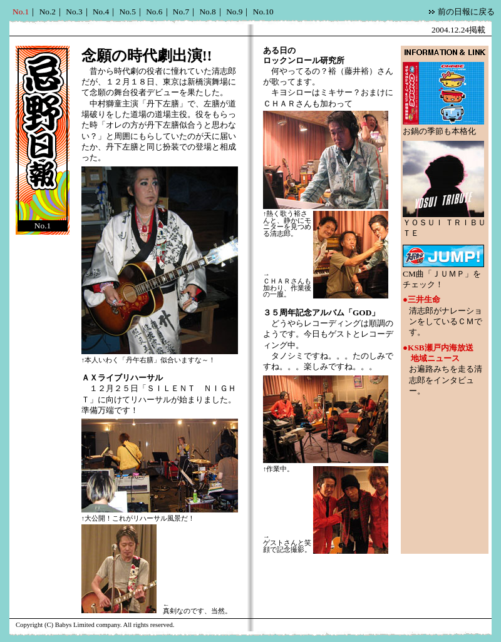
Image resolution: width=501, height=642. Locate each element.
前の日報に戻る (466, 11)
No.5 (128, 11)
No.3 (74, 11)
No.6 (154, 11)
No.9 (234, 11)
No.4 (101, 11)
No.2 (47, 11)
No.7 (181, 11)
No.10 (263, 11)
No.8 (207, 11)
